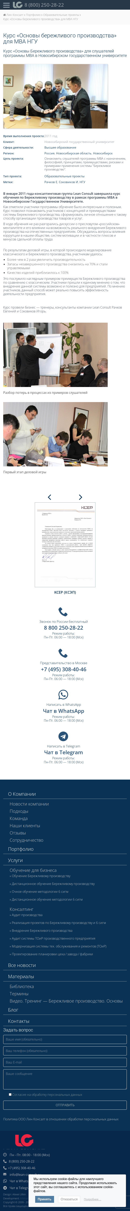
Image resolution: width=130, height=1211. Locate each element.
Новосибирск (103, 153)
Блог (13, 1009)
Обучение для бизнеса (33, 870)
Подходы (19, 811)
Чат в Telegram (63, 752)
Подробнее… (92, 1199)
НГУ (82, 182)
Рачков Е (50, 182)
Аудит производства (27, 915)
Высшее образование (60, 147)
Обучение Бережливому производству (41, 876)
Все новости (22, 965)
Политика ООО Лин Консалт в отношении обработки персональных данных (61, 1119)
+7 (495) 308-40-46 (63, 669)
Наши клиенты (25, 825)
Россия (49, 153)
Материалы (21, 976)
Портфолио (21, 849)
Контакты (18, 1021)
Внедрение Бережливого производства (42, 931)
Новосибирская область (73, 153)
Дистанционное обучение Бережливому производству (53, 884)
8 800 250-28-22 (63, 627)
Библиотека (22, 986)
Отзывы (18, 833)
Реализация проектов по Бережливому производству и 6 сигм (59, 923)
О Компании (22, 793)
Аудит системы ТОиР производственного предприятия (53, 939)
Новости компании (29, 804)
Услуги (15, 860)
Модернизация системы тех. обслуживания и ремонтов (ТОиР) (59, 946)
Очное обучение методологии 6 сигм (40, 892)
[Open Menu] (6, 5)
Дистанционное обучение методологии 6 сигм (47, 900)
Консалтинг (21, 909)
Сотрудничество (26, 840)
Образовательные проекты (64, 176)
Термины (19, 993)
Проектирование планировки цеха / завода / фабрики (52, 954)
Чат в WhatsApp (63, 710)
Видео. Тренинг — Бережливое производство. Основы (66, 1001)
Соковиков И (68, 182)
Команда (19, 818)
